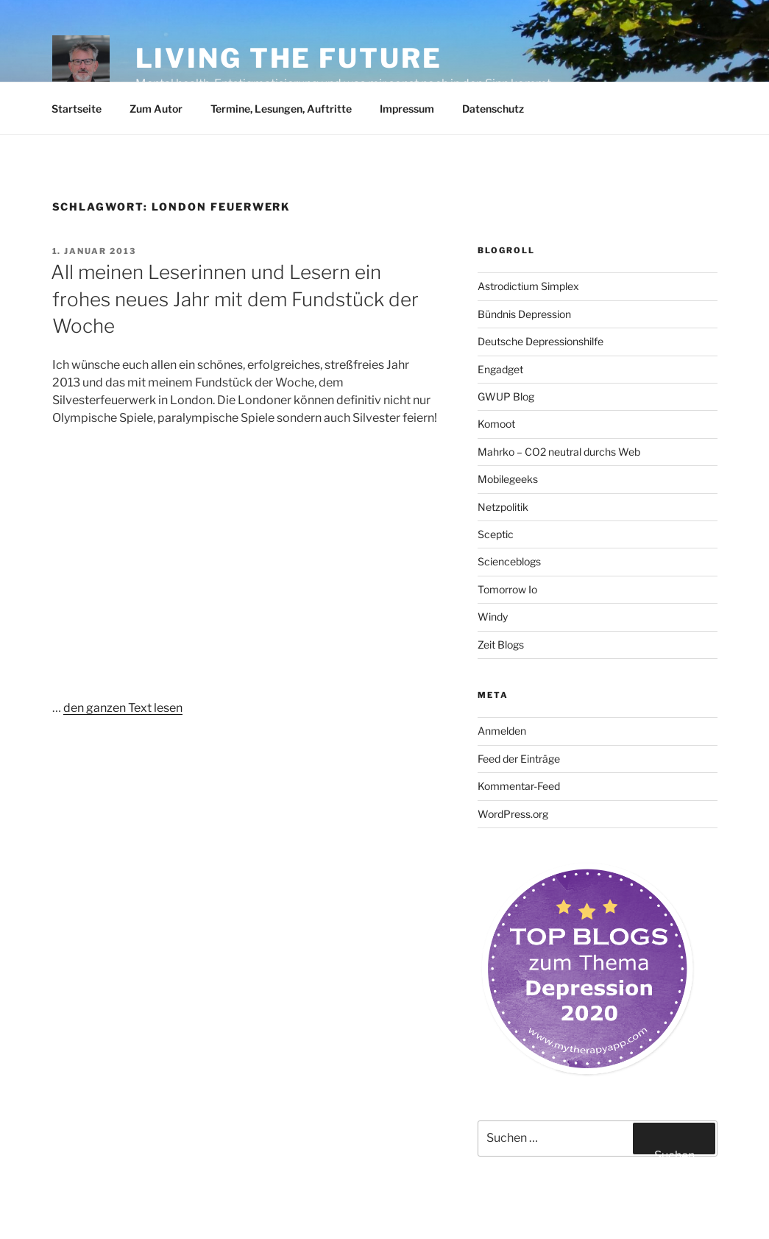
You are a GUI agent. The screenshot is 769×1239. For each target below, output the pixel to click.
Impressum (407, 108)
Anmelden (502, 730)
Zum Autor (156, 108)
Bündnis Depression (524, 314)
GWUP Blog (506, 396)
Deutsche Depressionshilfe (540, 341)
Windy (493, 616)
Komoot (496, 423)
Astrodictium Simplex (528, 286)
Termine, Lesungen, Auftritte (281, 108)
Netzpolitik (503, 507)
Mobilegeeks (508, 479)
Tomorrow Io (507, 589)
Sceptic (496, 534)
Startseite (77, 108)
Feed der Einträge (519, 758)
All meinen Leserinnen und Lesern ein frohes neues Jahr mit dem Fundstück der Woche (235, 299)
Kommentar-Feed (519, 786)
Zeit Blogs (501, 644)
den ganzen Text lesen (122, 708)
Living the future (288, 58)
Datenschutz (493, 108)
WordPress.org (513, 814)
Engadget (500, 369)
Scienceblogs (509, 561)
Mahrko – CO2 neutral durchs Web (559, 451)
